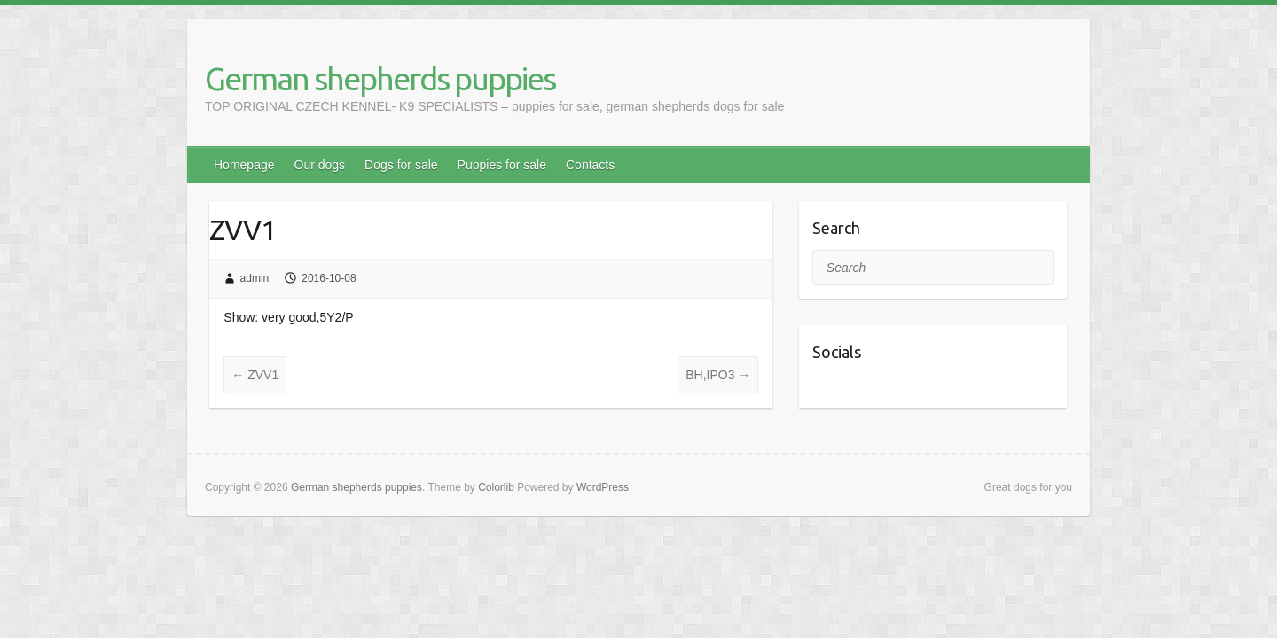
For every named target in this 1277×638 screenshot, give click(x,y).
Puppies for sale (502, 165)
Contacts (590, 165)
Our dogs (320, 165)
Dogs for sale (400, 165)
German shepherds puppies (380, 78)
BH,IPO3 (718, 375)
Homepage (244, 165)
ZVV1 (254, 375)
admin (255, 278)
